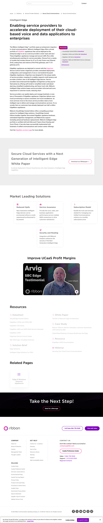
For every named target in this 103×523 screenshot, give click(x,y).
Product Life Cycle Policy (18, 482)
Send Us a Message (51, 408)
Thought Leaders (16, 454)
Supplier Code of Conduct (18, 496)
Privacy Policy (15, 480)
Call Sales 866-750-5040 (72, 428)
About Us (13, 443)
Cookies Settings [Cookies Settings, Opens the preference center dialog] (70, 520)
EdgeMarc (21, 51)
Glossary (32, 446)
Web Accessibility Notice (36, 460)
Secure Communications (69, 13)
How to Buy (33, 449)
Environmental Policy (17, 474)
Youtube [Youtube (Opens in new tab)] (84, 511)
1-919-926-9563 (71, 458)
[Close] (100, 520)
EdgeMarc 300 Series (71, 57)
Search (74, 3)
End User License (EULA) (18, 471)
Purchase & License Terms (18, 485)
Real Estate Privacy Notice (18, 491)
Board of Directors (16, 446)
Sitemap (32, 454)
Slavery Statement (16, 494)
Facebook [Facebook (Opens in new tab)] (73, 511)
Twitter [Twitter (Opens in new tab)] (77, 511)
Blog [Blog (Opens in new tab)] (91, 511)
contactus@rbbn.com (67, 446)
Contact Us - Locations (36, 443)
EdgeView (49, 68)
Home (11, 13)
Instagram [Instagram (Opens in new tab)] (88, 511)
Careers (13, 449)
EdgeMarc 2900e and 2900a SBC (74, 54)
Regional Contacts (66, 460)
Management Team (16, 452)
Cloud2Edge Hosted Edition (73, 51)
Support (32, 457)
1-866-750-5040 (69, 456)
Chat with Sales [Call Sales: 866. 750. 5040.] (92, 428)
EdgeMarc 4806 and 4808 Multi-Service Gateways (76, 61)
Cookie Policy (14, 466)
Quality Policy (15, 488)
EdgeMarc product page (24, 130)
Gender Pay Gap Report (17, 477)
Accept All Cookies (83, 520)
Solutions (19, 13)
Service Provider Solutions (32, 13)
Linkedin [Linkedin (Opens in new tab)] (80, 511)
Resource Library (34, 452)
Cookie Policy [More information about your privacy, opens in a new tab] (30, 522)
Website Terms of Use (17, 499)
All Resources (65, 65)
